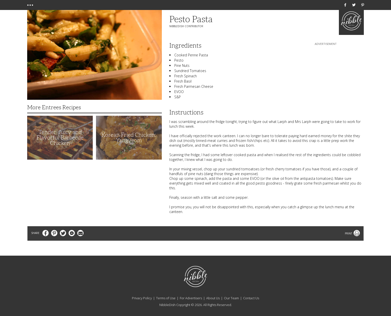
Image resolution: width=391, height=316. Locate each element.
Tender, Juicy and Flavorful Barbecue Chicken (60, 137)
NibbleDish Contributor (186, 26)
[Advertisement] (325, 77)
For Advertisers (191, 298)
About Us (213, 298)
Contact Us (251, 298)
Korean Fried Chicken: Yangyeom (128, 137)
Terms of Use (166, 298)
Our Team (231, 298)
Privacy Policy (142, 298)
